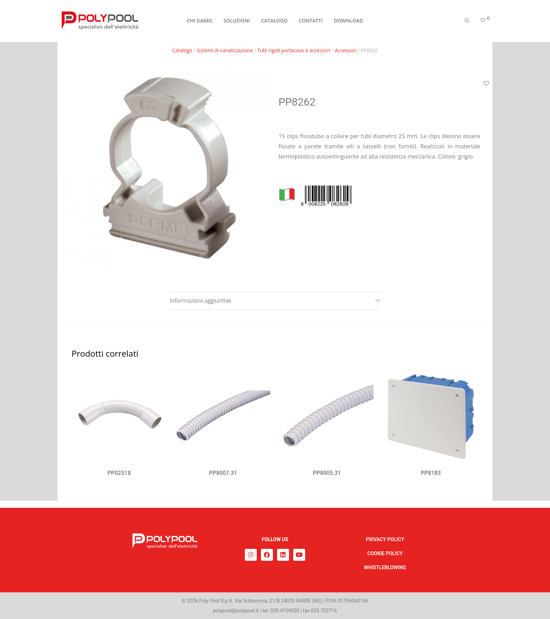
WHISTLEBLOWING (385, 567)
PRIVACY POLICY (385, 539)
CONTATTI (311, 21)
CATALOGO (274, 21)
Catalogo (182, 50)
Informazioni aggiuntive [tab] (200, 300)
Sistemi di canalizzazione (225, 50)
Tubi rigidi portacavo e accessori (294, 50)
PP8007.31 (223, 473)
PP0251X (119, 473)
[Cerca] (467, 22)
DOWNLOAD (348, 21)
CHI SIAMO (199, 21)
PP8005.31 (327, 473)
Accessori (345, 50)
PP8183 (431, 473)
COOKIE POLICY (385, 553)
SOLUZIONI (236, 21)
